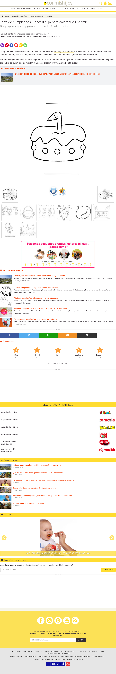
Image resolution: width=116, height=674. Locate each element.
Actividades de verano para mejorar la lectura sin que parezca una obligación (42, 496)
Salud (93, 9)
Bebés (37, 9)
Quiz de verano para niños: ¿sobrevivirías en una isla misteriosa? (38, 473)
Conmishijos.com (98, 657)
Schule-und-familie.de (82, 657)
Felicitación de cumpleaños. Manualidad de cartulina (35, 319)
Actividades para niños (19, 16)
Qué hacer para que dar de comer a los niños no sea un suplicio (58, 553)
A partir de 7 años (9, 427)
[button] (4, 537)
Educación (62, 9)
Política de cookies (96, 652)
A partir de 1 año (9, 412)
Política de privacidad (54, 652)
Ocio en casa (48, 9)
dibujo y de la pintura (64, 52)
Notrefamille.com (30, 657)
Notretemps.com (66, 657)
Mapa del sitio (70, 652)
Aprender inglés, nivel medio (9, 450)
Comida (49, 16)
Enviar (81, 640)
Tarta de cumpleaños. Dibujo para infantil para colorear (36, 288)
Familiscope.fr (54, 657)
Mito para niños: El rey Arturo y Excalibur (28, 504)
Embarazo (16, 9)
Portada (5, 16)
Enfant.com (43, 657)
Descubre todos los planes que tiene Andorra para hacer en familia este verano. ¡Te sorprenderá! (57, 74)
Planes (101, 9)
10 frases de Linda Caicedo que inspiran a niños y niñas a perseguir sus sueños (43, 481)
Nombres (28, 9)
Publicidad (39, 652)
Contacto (82, 652)
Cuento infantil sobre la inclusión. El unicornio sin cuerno (34, 488)
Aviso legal (27, 652)
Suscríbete (108, 570)
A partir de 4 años (9, 420)
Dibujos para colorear (37, 16)
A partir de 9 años (9, 434)
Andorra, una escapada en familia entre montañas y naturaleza (39, 276)
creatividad (92, 55)
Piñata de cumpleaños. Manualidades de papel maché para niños (40, 309)
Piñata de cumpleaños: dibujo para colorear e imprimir (36, 298)
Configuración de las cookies (58, 654)
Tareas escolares (79, 9)
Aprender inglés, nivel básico (9, 443)
